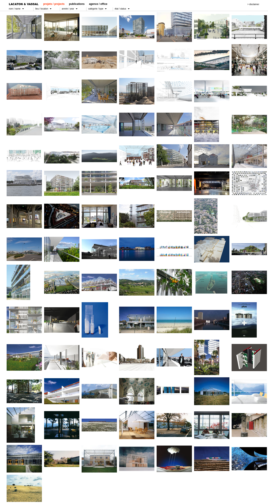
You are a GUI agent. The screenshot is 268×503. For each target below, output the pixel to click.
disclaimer (254, 4)
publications (77, 4)
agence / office (98, 4)
